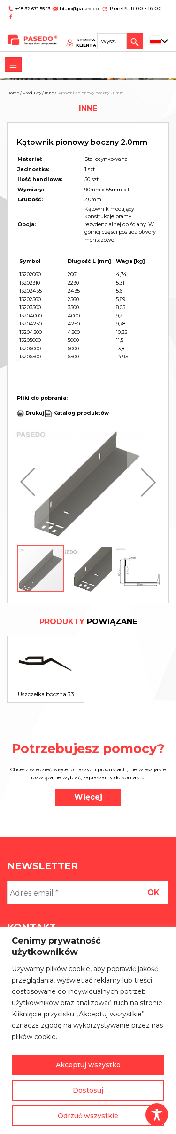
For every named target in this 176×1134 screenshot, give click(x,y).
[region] (88, 1030)
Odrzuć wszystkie (88, 1115)
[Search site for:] (114, 31)
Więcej (88, 797)
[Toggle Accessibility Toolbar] (157, 1114)
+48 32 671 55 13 (32, 8)
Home (13, 92)
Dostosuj (88, 1090)
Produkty (32, 92)
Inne (49, 92)
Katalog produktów (80, 413)
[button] (30, 482)
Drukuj (35, 413)
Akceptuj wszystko (88, 1065)
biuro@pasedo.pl (77, 8)
